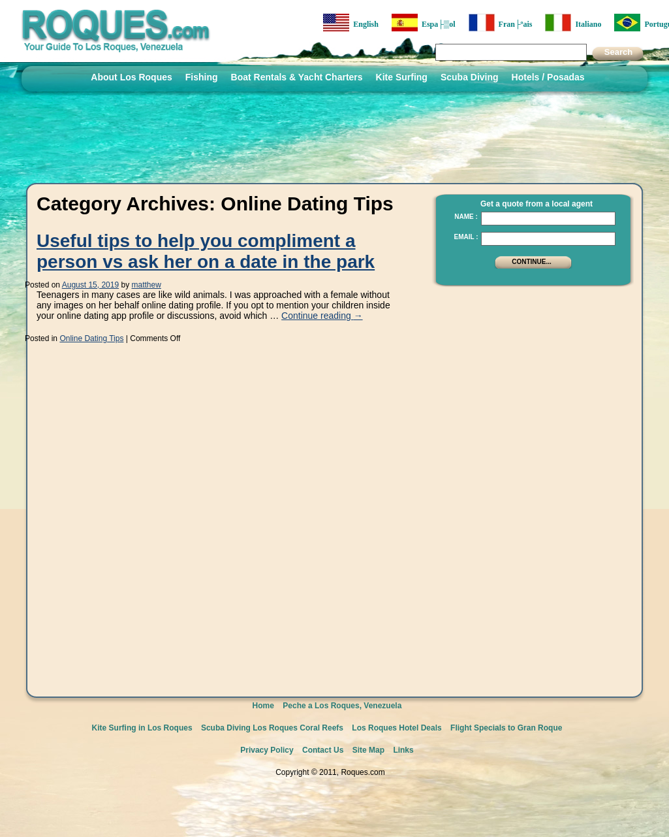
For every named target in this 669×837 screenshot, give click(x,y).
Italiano (573, 22)
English (351, 22)
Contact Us (322, 750)
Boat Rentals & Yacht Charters (297, 77)
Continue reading (322, 315)
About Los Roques (131, 77)
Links (403, 750)
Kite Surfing (402, 77)
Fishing (201, 77)
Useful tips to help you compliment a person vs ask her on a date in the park (206, 251)
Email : (466, 236)
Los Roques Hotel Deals (396, 727)
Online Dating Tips (91, 338)
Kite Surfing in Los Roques (142, 727)
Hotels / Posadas (548, 77)
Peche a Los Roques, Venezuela (342, 705)
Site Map (368, 750)
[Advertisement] (529, 490)
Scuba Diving (470, 77)
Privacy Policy (266, 750)
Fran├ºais (501, 22)
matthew (146, 284)
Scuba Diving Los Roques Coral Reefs (272, 727)
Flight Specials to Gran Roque (506, 727)
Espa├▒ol (424, 22)
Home (263, 705)
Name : (466, 216)
